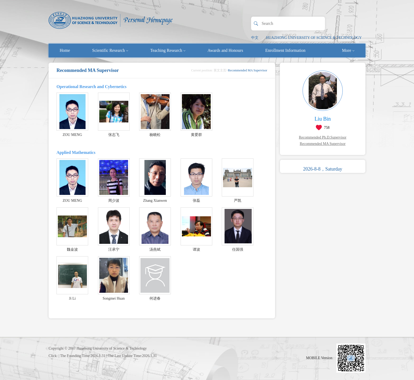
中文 (254, 38)
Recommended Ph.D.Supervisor (322, 137)
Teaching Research (167, 50)
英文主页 (220, 70)
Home (65, 50)
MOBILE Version (319, 358)
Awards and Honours (225, 50)
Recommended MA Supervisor (322, 144)
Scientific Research (110, 50)
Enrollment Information (285, 50)
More (348, 50)
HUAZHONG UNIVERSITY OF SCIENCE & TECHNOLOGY (314, 38)
